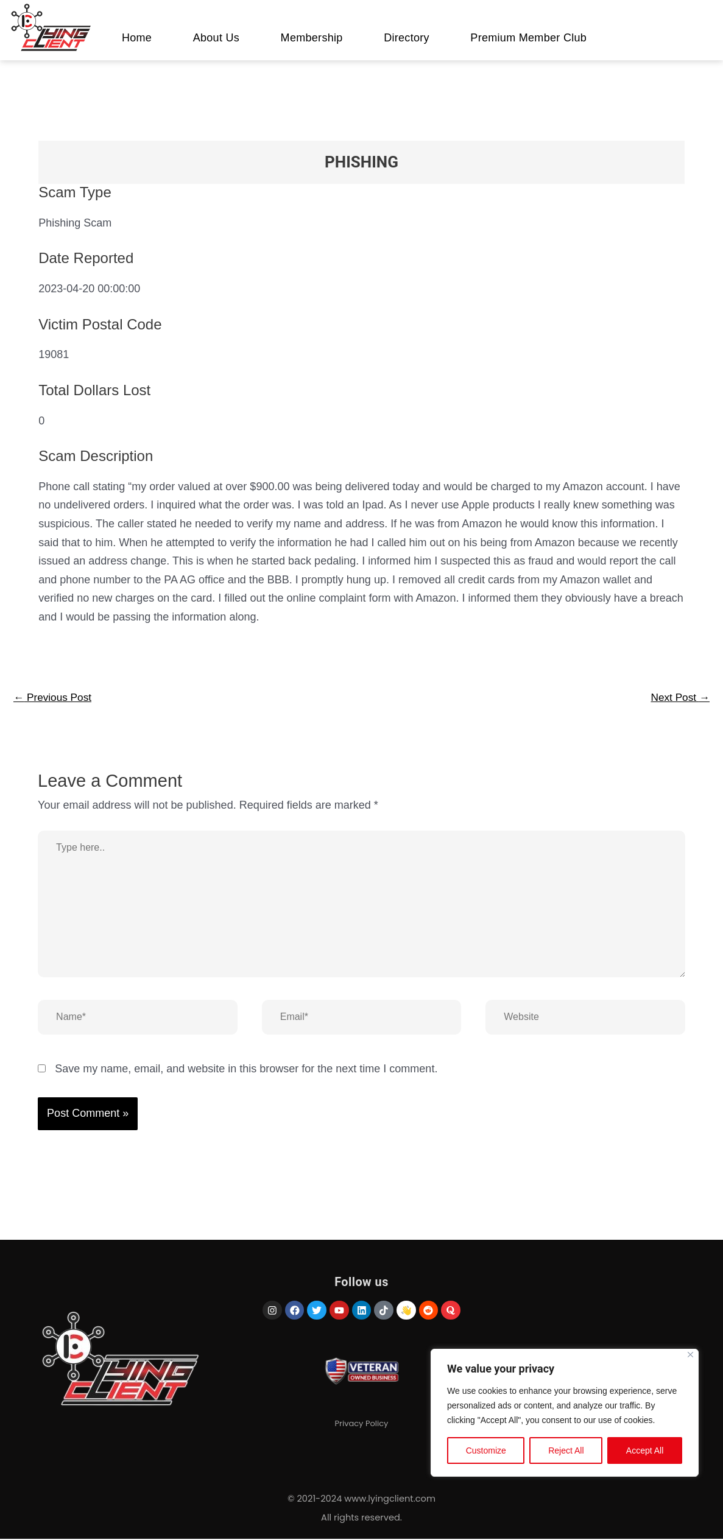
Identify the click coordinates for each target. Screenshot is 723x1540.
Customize (486, 1452)
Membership (312, 38)
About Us (216, 38)
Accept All (644, 1452)
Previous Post (54, 698)
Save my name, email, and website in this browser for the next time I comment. (246, 1070)
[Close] (690, 1356)
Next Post (679, 698)
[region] (565, 1414)
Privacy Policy (362, 1443)
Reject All (566, 1452)
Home (137, 38)
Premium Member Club (528, 38)
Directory (406, 38)
